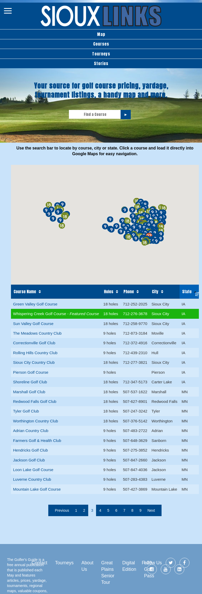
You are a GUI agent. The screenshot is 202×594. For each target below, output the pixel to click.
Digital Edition (129, 566)
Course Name (25, 292)
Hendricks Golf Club (30, 450)
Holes (108, 292)
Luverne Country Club (32, 479)
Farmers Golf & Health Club (37, 440)
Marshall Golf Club (29, 392)
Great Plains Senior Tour (108, 572)
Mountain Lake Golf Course (37, 489)
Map (101, 34)
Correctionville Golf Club (34, 343)
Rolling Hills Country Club (35, 353)
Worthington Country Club (35, 421)
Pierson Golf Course (30, 372)
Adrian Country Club (30, 430)
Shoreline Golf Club (30, 382)
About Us (87, 566)
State (187, 291)
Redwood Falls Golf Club (34, 401)
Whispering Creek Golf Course (40, 313)
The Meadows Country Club (37, 333)
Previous (62, 510)
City (155, 292)
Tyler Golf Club (26, 411)
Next (151, 510)
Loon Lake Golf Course (33, 469)
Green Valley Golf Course (35, 304)
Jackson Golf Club (29, 460)
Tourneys (101, 54)
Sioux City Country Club (34, 362)
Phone (128, 292)
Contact (39, 562)
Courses (101, 44)
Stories (101, 63)
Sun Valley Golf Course (33, 323)
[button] (161, 227)
